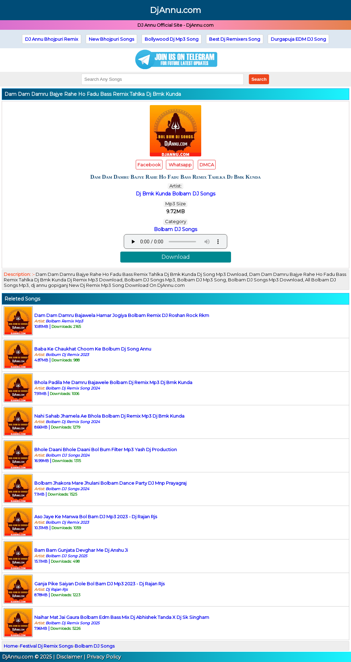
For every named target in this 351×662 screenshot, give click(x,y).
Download (175, 257)
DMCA (206, 164)
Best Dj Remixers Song (234, 39)
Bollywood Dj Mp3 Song (171, 39)
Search (258, 79)
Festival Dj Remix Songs (46, 646)
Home (11, 646)
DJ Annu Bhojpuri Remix (51, 39)
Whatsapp (180, 164)
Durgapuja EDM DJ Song (298, 39)
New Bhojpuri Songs (111, 39)
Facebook (149, 164)
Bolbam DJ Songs (175, 229)
